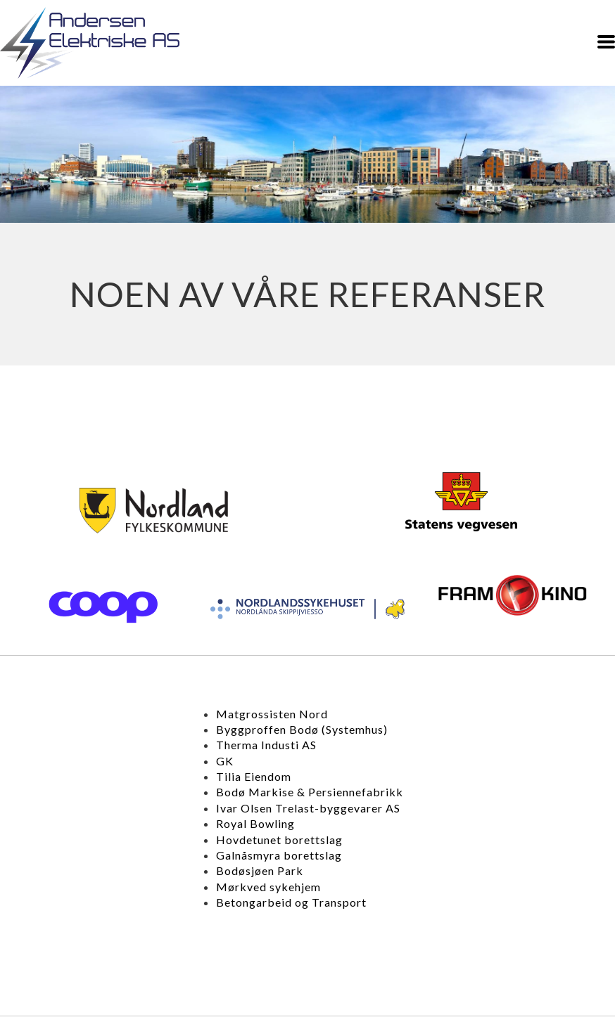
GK (225, 760)
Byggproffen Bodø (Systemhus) (302, 729)
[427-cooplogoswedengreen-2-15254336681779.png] (102, 606)
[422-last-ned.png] (154, 510)
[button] (606, 42)
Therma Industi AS (266, 744)
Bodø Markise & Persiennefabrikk (309, 791)
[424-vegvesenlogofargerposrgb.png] (461, 501)
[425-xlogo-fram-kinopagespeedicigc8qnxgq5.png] (512, 595)
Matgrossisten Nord (272, 713)
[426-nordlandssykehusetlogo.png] (307, 609)
